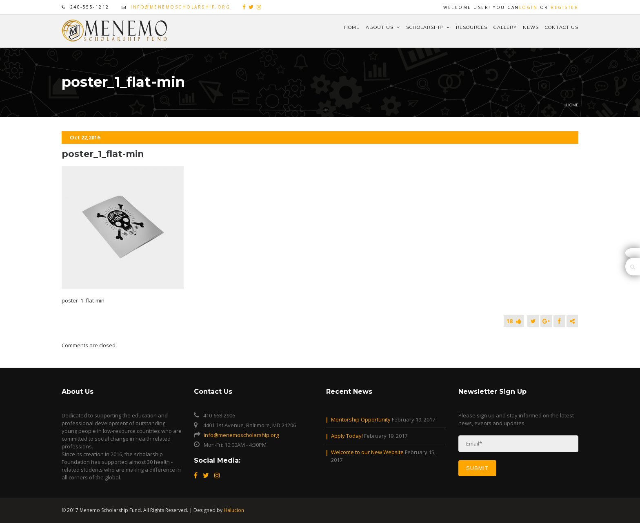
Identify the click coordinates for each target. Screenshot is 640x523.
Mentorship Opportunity (361, 419)
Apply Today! (347, 435)
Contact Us (561, 27)
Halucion (234, 510)
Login (528, 7)
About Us (383, 27)
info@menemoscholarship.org (180, 7)
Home (352, 27)
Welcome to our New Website (367, 452)
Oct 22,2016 (85, 137)
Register (564, 7)
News (531, 27)
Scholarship (428, 27)
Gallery (505, 27)
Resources (471, 27)
